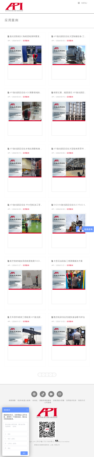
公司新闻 (47, 402)
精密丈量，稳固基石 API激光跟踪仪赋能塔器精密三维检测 (70, 93)
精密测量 (12, 400)
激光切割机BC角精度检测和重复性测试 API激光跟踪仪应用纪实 (26, 36)
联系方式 (81, 400)
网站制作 (47, 448)
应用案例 (26, 41)
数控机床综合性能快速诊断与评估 (69, 317)
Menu (82, 3)
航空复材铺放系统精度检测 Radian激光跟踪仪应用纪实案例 (26, 261)
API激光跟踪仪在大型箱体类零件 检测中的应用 (70, 149)
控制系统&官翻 (58, 400)
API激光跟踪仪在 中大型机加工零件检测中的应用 (26, 205)
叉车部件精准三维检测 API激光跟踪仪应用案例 (26, 317)
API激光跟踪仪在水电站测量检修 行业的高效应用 (26, 149)
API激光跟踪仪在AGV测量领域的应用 (26, 93)
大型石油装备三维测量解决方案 (68, 261)
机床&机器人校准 (24, 400)
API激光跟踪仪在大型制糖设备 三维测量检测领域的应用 (70, 36)
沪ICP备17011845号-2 (45, 441)
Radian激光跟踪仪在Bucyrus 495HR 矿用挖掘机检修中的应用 (70, 205)
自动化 (35, 400)
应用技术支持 (71, 400)
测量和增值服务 (45, 400)
